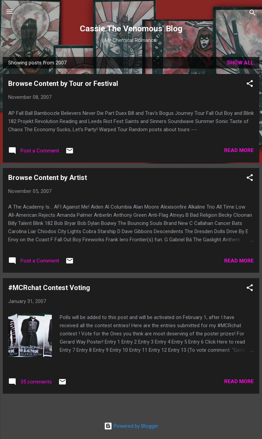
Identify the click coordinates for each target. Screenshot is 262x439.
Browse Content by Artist (47, 177)
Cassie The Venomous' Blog (131, 28)
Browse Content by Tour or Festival (63, 83)
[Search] (252, 13)
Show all (240, 63)
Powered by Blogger (131, 426)
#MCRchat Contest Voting (49, 288)
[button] (250, 84)
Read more (239, 150)
